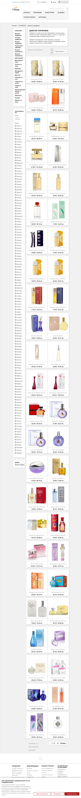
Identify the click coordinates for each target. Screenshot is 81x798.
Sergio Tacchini (20, 400)
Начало (27, 12)
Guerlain (20, 235)
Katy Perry (20, 293)
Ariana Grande (20, 142)
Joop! (19, 277)
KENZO (20, 288)
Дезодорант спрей (19, 72)
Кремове (18, 68)
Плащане (29, 775)
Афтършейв (19, 58)
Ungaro (20, 431)
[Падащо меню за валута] (44, 2)
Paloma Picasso (20, 365)
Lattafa (20, 309)
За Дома (61, 12)
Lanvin (20, 306)
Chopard (20, 179)
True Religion (20, 426)
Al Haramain (20, 136)
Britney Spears (20, 158)
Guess (20, 237)
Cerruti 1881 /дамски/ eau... (37, 108)
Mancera (20, 325)
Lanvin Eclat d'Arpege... (58, 421)
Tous (19, 423)
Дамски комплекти (18, 55)
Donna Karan (20, 200)
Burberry (20, 160)
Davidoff (20, 189)
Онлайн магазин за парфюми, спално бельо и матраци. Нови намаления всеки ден (17, 772)
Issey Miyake (20, 259)
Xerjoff (19, 447)
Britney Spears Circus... (58, 592)
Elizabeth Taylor (20, 211)
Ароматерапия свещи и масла (19, 91)
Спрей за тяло (18, 86)
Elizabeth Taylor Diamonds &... (37, 307)
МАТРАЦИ (42, 17)
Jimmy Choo (20, 272)
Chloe (19, 176)
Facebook (40, 758)
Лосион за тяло (18, 65)
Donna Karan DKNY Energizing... (58, 165)
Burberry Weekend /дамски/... (58, 621)
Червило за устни (19, 82)
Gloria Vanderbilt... (58, 336)
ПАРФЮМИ (37, 12)
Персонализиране (42, 794)
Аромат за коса (18, 101)
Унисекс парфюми (18, 38)
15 (58, 743)
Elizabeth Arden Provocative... (37, 250)
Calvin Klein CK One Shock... (58, 678)
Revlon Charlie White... (37, 621)
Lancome (20, 304)
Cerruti (19, 174)
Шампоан (18, 95)
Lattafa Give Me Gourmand (20, 312)
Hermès (20, 251)
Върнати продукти (47, 770)
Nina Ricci (20, 357)
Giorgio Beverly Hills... (37, 336)
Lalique (20, 298)
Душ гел (17, 75)
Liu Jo (19, 320)
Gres (19, 229)
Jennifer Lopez (20, 267)
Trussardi (20, 429)
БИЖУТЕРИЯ (49, 12)
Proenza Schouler (20, 373)
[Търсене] (58, 8)
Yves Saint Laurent (20, 450)
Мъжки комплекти (18, 50)
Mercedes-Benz (20, 336)
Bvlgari (20, 163)
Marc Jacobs (20, 328)
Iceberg (20, 256)
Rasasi (19, 378)
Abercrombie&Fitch (20, 126)
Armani (20, 150)
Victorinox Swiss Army (20, 439)
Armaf (20, 144)
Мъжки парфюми (18, 42)
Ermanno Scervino (20, 213)
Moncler (20, 341)
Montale (20, 346)
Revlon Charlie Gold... (58, 478)
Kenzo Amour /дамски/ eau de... (37, 393)
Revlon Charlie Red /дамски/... (36, 507)
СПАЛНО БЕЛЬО (29, 17)
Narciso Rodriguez (20, 354)
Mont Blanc (20, 344)
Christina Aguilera (20, 181)
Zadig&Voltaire (20, 453)
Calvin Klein (20, 168)
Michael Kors (20, 338)
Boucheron (20, 155)
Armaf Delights (20, 147)
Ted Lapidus (20, 410)
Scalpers (20, 397)
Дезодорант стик (19, 61)
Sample (17, 98)
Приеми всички (72, 794)
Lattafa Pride (20, 314)
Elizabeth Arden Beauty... (37, 222)
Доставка (29, 768)
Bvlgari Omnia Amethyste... (58, 649)
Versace (20, 437)
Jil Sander (20, 269)
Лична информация (47, 768)
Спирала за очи (19, 78)
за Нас (28, 773)
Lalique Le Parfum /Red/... (37, 421)
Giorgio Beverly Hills (20, 221)
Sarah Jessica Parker (20, 394)
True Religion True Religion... (58, 735)
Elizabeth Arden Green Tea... (58, 222)
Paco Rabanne (20, 362)
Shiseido (20, 402)
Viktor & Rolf (20, 442)
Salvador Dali (20, 389)
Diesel (19, 192)
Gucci (19, 232)
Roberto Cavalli (20, 384)
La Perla (20, 296)
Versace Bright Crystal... (37, 564)
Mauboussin (20, 330)
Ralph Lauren (20, 376)
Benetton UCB (20, 152)
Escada (19, 216)
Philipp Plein (20, 368)
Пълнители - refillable (19, 46)
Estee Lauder (20, 219)
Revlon (19, 381)
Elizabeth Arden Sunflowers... (58, 250)
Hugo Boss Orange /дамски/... (37, 364)
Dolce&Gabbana (20, 197)
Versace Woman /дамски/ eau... (58, 564)
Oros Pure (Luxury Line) (20, 360)
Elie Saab (20, 205)
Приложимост (61, 51)
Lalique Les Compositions (20, 301)
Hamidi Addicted (20, 245)
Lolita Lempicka (20, 322)
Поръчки (44, 772)
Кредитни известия (47, 775)
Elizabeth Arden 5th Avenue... (37, 193)
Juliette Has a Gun (20, 280)
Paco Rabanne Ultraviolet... (37, 478)
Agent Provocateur (20, 134)
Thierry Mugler (20, 415)
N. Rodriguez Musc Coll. (20, 352)
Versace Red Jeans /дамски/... (58, 535)
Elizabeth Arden (20, 208)
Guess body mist (20, 240)
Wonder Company (20, 445)
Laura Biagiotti (20, 317)
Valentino (20, 434)
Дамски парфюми (18, 34)
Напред (63, 743)
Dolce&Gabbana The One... (58, 136)
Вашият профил (48, 766)
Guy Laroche (20, 243)
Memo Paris (20, 333)
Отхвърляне (57, 794)
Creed (19, 187)
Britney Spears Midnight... (37, 706)
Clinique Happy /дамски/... (58, 108)
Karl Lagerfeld (20, 291)
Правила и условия (32, 770)
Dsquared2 (20, 203)
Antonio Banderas (20, 139)
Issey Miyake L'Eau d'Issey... (58, 364)
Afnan (19, 131)
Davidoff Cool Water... (37, 649)
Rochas (20, 386)
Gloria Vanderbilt (20, 227)
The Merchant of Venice (20, 413)
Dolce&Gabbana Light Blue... (37, 136)
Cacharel (20, 166)
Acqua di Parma (20, 128)
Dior (19, 195)
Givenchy (20, 224)
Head (19, 248)
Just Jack (20, 283)
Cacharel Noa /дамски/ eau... (37, 678)
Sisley (19, 405)
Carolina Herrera (20, 171)
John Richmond (20, 275)
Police (20, 370)
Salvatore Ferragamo (20, 392)
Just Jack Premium (20, 285)
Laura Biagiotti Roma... (58, 706)
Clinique (20, 184)
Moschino (20, 349)
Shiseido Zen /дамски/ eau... (37, 535)
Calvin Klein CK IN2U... (37, 79)
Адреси (44, 777)
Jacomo (20, 261)
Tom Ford (20, 418)
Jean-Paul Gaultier (20, 264)
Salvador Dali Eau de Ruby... (58, 507)
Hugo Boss (20, 253)
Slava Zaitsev (20, 408)
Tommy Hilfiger (20, 421)
